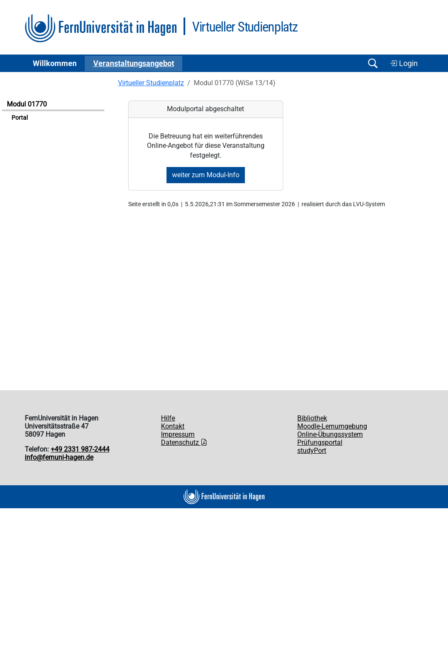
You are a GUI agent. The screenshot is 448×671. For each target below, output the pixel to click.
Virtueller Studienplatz (151, 83)
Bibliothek (312, 418)
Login (404, 63)
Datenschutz (184, 442)
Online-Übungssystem (330, 434)
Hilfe (168, 418)
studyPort (311, 450)
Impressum (178, 434)
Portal (19, 117)
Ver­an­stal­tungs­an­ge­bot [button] (133, 63)
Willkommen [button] (55, 63)
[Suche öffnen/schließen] (372, 63)
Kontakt (172, 426)
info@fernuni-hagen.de (59, 457)
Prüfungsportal (319, 442)
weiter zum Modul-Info (205, 175)
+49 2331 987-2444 (80, 449)
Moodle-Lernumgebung (332, 426)
